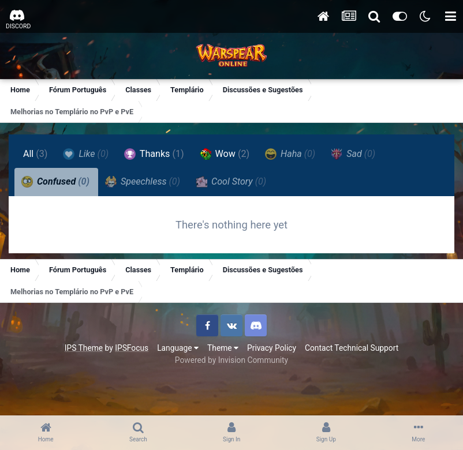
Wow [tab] (224, 154)
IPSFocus (131, 347)
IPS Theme (84, 347)
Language (178, 347)
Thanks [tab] (154, 154)
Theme (222, 347)
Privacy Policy (271, 347)
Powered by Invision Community (231, 360)
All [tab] (35, 153)
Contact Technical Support (351, 347)
